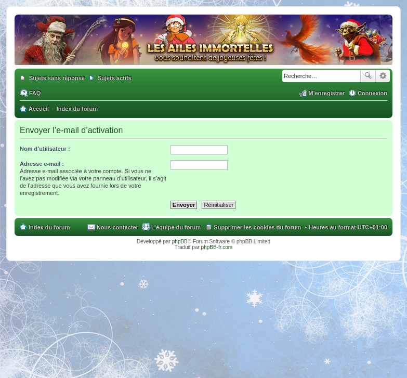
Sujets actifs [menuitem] (115, 78)
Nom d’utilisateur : (45, 149)
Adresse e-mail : (42, 164)
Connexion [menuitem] (372, 93)
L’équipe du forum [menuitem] (176, 227)
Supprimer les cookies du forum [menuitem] (257, 227)
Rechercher (368, 76)
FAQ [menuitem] (35, 93)
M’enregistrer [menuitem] (326, 93)
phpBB (180, 241)
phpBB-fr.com (217, 247)
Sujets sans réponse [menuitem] (57, 78)
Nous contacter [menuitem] (117, 227)
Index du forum (49, 227)
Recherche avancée (383, 76)
